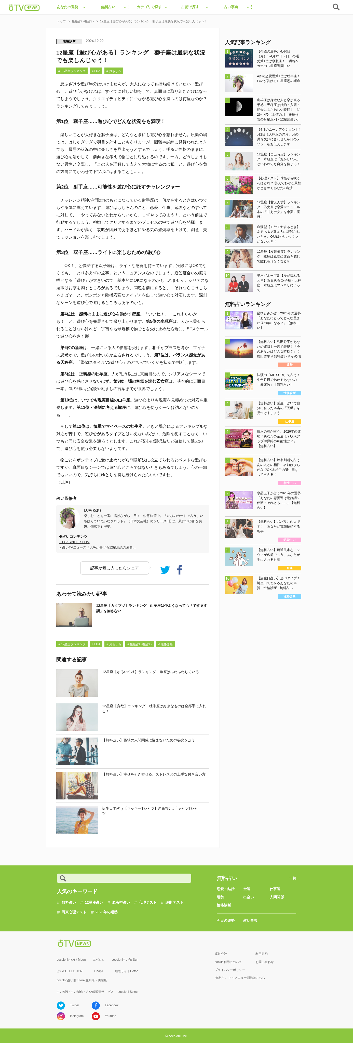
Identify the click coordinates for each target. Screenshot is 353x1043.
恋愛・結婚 (226, 889)
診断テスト (174, 902)
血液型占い (121, 902)
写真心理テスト (74, 912)
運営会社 (221, 954)
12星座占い (94, 902)
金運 (246, 889)
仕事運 (275, 889)
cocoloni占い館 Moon (71, 959)
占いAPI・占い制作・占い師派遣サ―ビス (85, 992)
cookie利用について (228, 962)
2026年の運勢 (107, 912)
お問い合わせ (264, 962)
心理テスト (148, 902)
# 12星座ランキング (72, 71)
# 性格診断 (165, 644)
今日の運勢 (226, 920)
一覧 (292, 878)
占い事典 (250, 920)
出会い (248, 897)
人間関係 (277, 897)
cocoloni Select (128, 992)
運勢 (220, 897)
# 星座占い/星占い (139, 644)
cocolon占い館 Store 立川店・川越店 (82, 980)
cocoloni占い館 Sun (125, 959)
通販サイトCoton (126, 971)
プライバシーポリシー (230, 970)
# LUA (96, 71)
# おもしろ (113, 71)
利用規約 (261, 954)
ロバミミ (98, 959)
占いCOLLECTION (70, 971)
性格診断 (69, 41)
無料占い (69, 902)
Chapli (98, 971)
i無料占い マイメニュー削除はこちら (240, 978)
